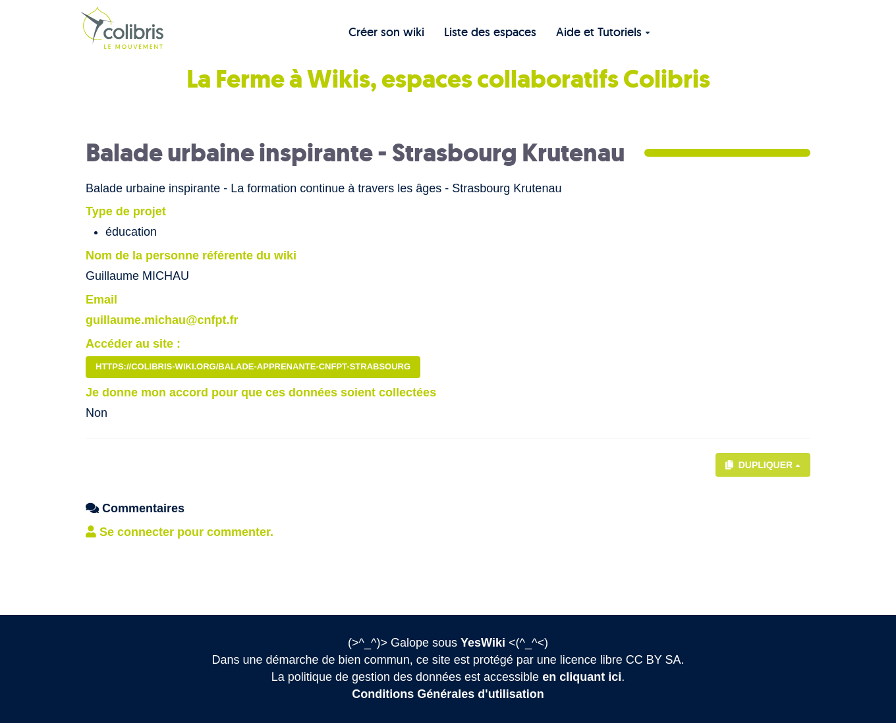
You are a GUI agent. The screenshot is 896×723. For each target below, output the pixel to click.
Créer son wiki (386, 32)
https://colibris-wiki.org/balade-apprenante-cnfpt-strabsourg (253, 366)
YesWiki (483, 642)
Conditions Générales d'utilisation (448, 694)
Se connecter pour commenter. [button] (179, 532)
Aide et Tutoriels (603, 32)
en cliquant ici (581, 676)
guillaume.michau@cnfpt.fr (162, 320)
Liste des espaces (490, 32)
